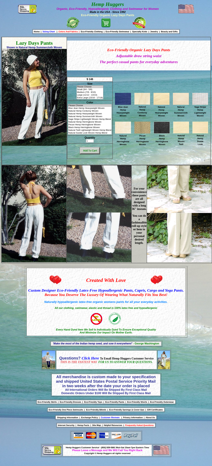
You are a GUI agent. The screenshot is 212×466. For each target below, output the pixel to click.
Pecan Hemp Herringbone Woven (90, 124)
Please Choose (90, 86)
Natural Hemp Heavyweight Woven (90, 113)
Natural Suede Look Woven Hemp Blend (90, 133)
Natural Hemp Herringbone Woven (90, 122)
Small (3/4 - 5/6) (90, 89)
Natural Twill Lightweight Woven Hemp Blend (90, 130)
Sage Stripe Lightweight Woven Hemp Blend (90, 119)
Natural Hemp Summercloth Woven (90, 116)
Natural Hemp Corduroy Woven (90, 111)
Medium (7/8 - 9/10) (90, 92)
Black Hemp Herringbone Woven (90, 127)
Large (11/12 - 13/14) (90, 95)
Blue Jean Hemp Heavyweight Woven (90, 108)
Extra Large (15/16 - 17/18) (90, 97)
